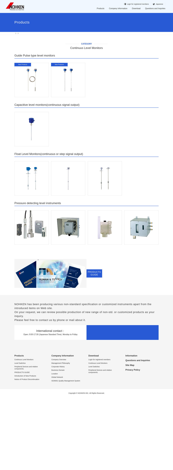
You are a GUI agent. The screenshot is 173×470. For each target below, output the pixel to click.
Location (54, 446)
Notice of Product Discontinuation (26, 452)
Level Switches (20, 436)
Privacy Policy (132, 442)
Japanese (155, 4)
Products (100, 8)
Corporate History (58, 439)
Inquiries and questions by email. (123, 405)
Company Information (118, 8)
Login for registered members (133, 4)
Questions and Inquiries (155, 8)
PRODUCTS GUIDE (22, 445)
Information (131, 428)
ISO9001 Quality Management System (65, 454)
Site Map (129, 438)
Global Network (57, 450)
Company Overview (58, 432)
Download (136, 8)
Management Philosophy (60, 436)
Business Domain (58, 443)
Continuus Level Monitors (23, 432)
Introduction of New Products (25, 449)
